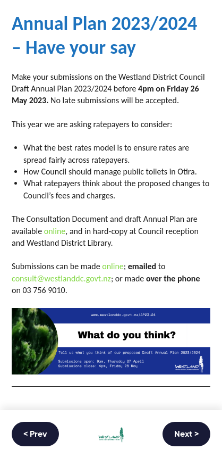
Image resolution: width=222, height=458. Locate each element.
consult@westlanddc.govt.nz (61, 278)
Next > (186, 434)
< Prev (35, 434)
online (55, 231)
